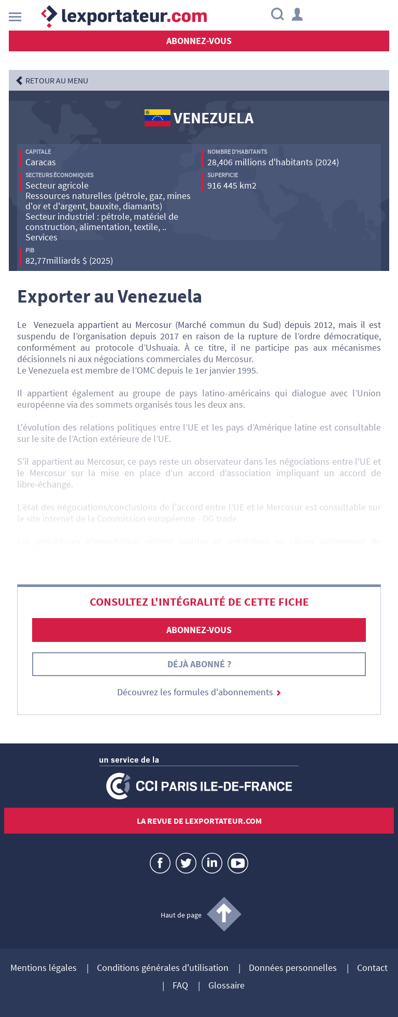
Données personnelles (293, 968)
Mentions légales (43, 968)
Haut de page (181, 915)
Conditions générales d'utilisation (163, 968)
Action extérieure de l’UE (121, 439)
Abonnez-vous (199, 41)
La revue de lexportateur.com (199, 820)
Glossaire (226, 986)
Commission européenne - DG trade (167, 518)
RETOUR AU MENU (56, 80)
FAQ (180, 986)
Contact (372, 968)
